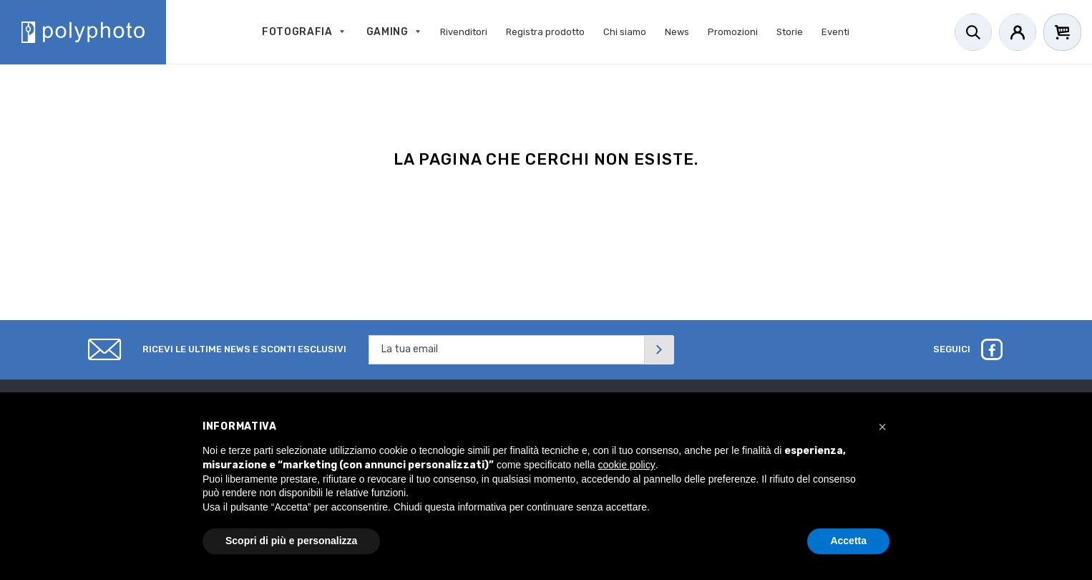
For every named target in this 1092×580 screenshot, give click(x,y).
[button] (882, 426)
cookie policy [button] (626, 464)
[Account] (1017, 32)
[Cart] (1062, 32)
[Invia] (659, 349)
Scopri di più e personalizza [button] (291, 540)
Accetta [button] (848, 540)
